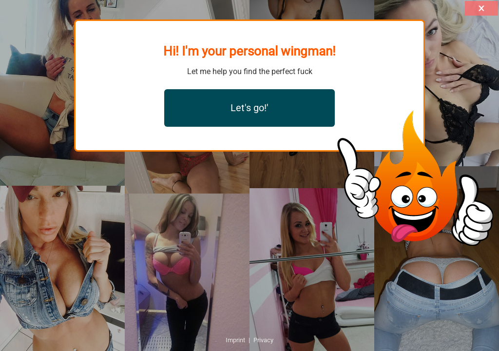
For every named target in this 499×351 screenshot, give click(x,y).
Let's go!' (249, 108)
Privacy (263, 340)
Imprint (235, 340)
